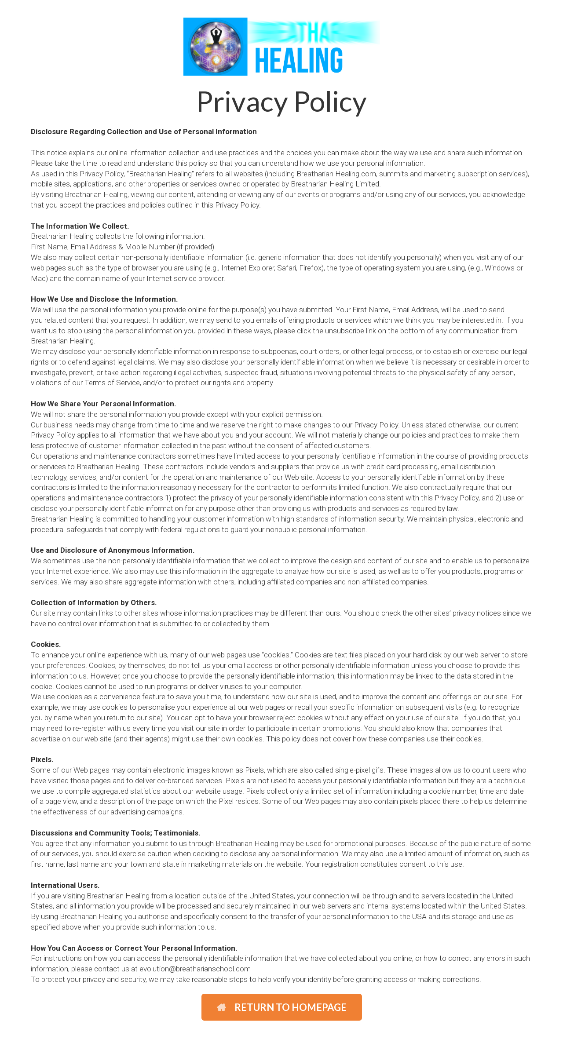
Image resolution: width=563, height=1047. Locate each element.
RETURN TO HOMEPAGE (282, 1007)
